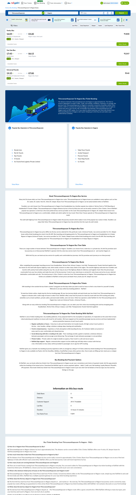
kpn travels (18, 156)
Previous (6, 20)
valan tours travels (84, 150)
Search (121, 13)
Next (126, 20)
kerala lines (18, 150)
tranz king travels (83, 159)
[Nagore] (61, 13)
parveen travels (83, 156)
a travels (17, 159)
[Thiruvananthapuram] (25, 13)
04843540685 (114, 3)
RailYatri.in (28, 468)
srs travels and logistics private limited (27, 162)
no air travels (18, 153)
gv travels (81, 162)
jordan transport (83, 153)
